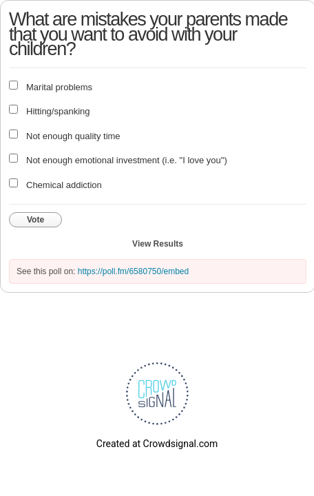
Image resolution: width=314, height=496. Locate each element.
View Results (157, 244)
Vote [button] (35, 220)
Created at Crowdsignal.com (157, 443)
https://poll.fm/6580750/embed (133, 271)
